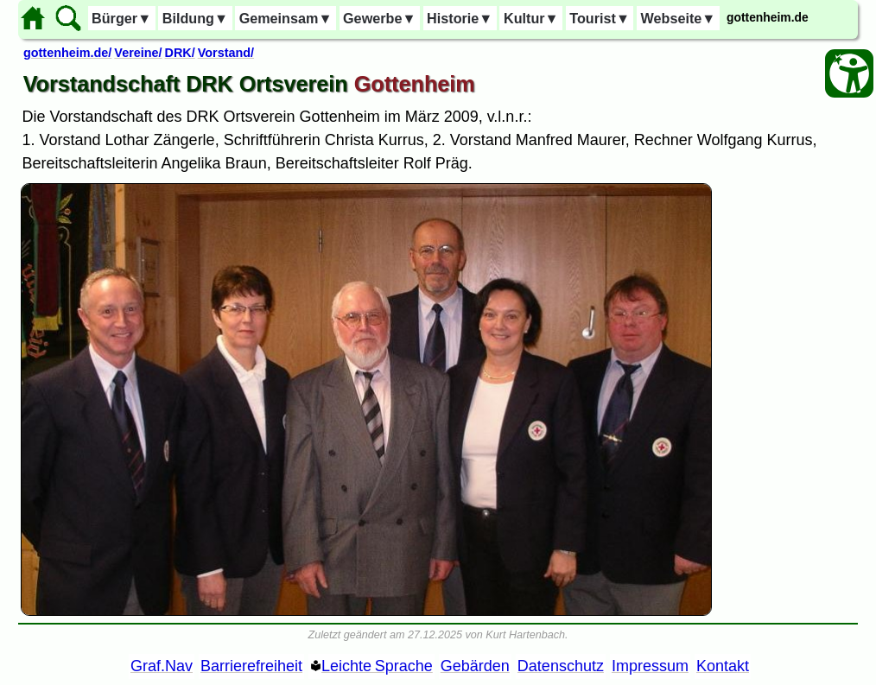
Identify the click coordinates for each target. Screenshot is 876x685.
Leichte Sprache (377, 666)
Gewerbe (379, 18)
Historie (459, 18)
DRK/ (180, 53)
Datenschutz (560, 666)
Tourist (599, 18)
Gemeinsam (286, 18)
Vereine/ (138, 53)
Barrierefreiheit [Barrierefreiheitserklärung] (251, 666)
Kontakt (722, 666)
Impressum (650, 666)
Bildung (195, 18)
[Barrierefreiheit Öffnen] (849, 73)
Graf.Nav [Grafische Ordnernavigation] (161, 666)
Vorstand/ (226, 53)
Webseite (678, 18)
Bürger (121, 18)
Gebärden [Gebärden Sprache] (475, 666)
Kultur (531, 18)
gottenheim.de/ (67, 53)
